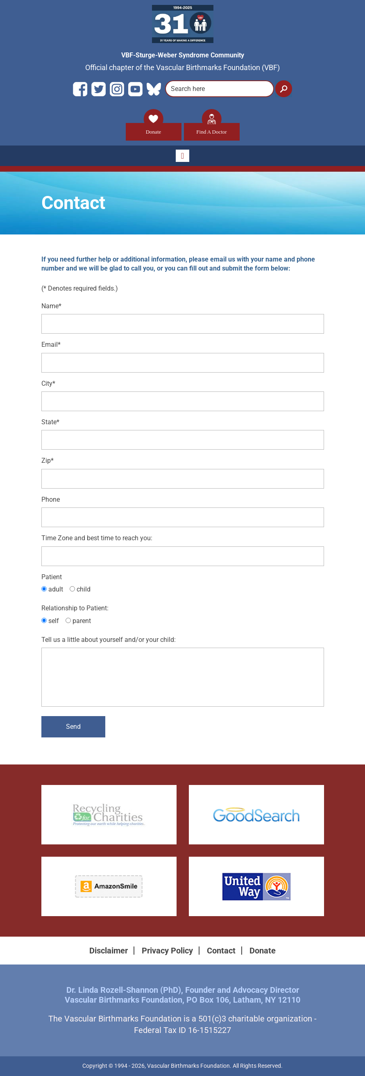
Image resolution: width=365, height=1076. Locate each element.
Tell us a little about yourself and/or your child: (108, 640)
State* (50, 422)
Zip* (47, 461)
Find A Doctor (211, 129)
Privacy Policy (167, 951)
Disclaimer (108, 951)
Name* (51, 306)
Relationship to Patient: (75, 608)
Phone (50, 499)
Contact (221, 951)
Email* (51, 345)
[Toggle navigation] (182, 156)
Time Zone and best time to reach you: (96, 538)
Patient (51, 577)
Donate (153, 129)
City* (48, 383)
